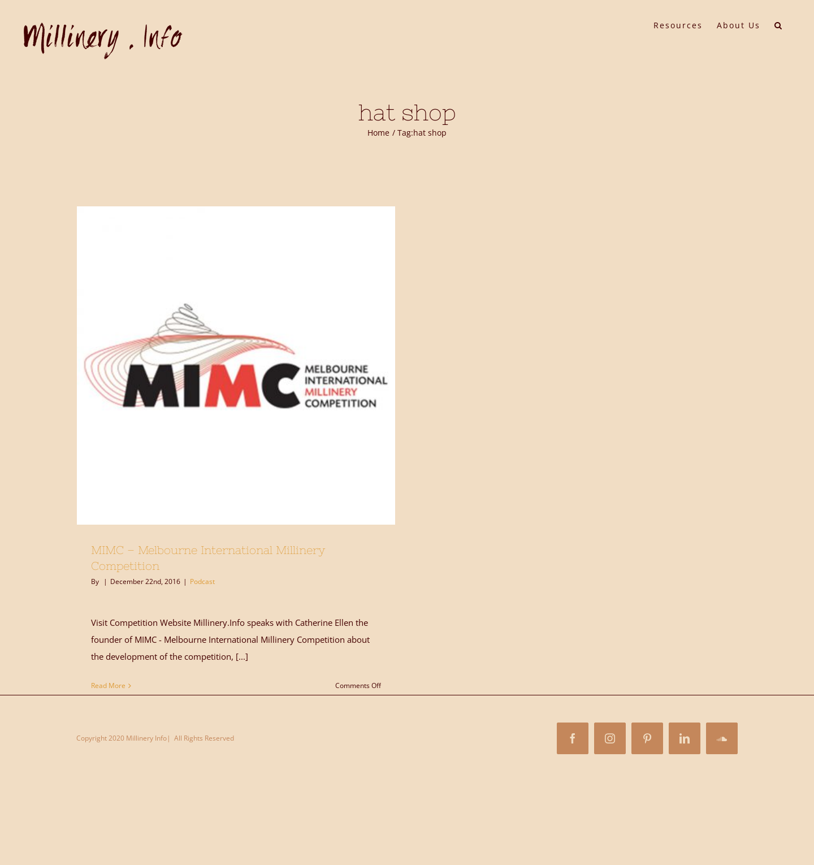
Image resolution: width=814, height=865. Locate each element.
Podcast (202, 581)
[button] (778, 24)
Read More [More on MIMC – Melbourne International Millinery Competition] (108, 685)
